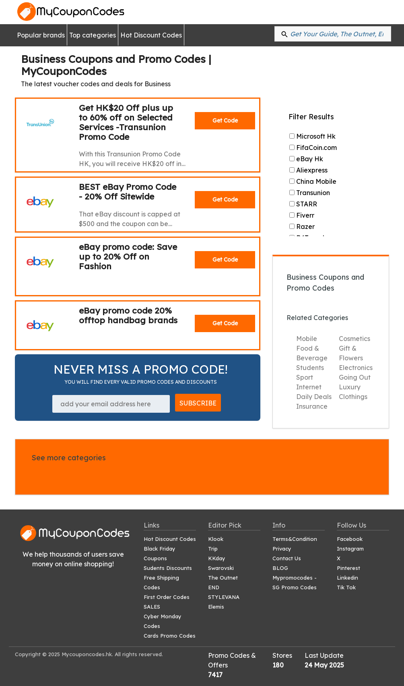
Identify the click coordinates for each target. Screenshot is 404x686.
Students (310, 368)
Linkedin (347, 577)
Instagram (350, 548)
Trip (213, 548)
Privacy (281, 548)
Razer (302, 226)
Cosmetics (354, 339)
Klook (215, 539)
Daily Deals (314, 397)
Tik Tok (346, 587)
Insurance (312, 406)
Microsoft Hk (312, 136)
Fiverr (301, 215)
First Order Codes (167, 597)
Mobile (306, 339)
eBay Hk (306, 159)
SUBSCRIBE (197, 403)
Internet (309, 387)
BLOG (280, 568)
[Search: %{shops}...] (332, 34)
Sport (304, 377)
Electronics (356, 368)
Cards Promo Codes (170, 635)
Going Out (355, 377)
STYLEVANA (223, 597)
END (213, 587)
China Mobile (312, 181)
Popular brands (41, 35)
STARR (303, 204)
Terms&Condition (294, 539)
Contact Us (286, 558)
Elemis (216, 606)
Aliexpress (308, 170)
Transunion (309, 193)
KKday (216, 558)
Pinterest (348, 568)
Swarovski (221, 568)
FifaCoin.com (313, 147)
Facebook (350, 539)
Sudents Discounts (168, 568)
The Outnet (223, 577)
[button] (284, 33)
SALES (152, 606)
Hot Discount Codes (151, 35)
